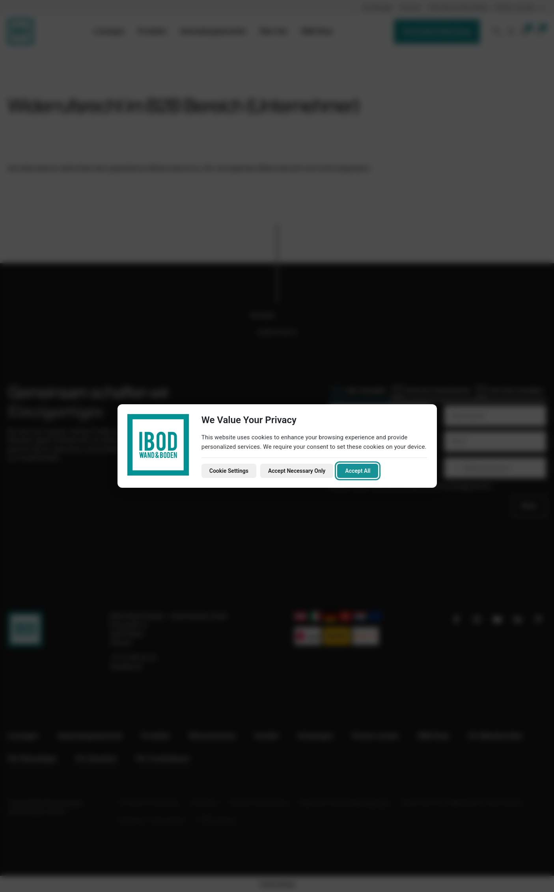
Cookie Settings (228, 471)
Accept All (357, 471)
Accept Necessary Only (296, 471)
